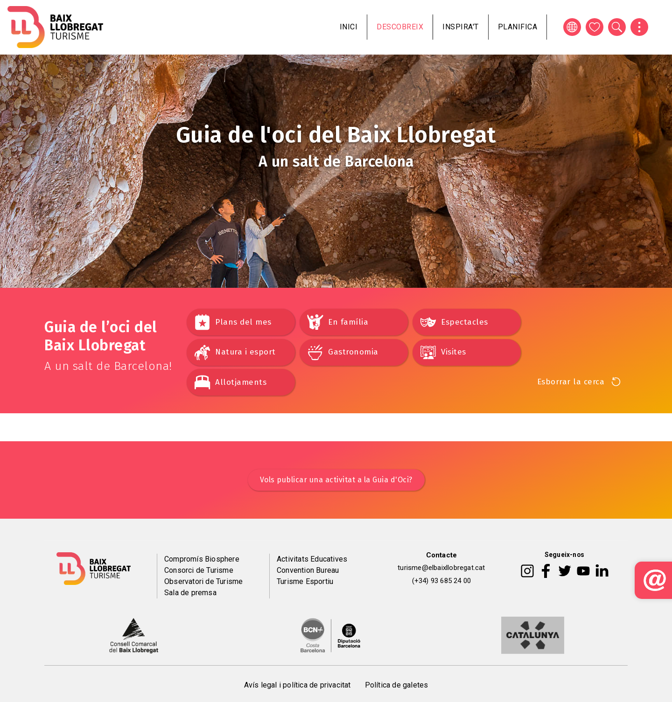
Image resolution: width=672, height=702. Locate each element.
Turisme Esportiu (305, 581)
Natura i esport (245, 352)
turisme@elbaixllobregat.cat (441, 567)
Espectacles (464, 322)
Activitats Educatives (312, 559)
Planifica (518, 26)
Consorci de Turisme (198, 570)
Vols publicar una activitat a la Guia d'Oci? (336, 479)
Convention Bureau (308, 570)
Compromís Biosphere (201, 559)
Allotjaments (240, 382)
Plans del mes (243, 322)
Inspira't (460, 26)
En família (348, 322)
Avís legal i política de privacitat (297, 685)
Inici (349, 26)
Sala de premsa (190, 592)
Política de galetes (396, 685)
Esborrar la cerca (571, 382)
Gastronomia (353, 352)
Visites (453, 352)
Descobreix (400, 26)
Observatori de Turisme (203, 581)
